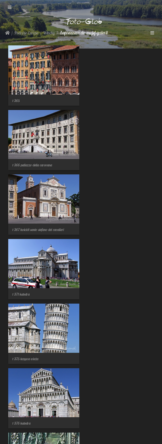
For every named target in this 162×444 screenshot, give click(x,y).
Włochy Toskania (56, 32)
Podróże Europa (26, 32)
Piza (77, 32)
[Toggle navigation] (9, 7)
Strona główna (7, 33)
